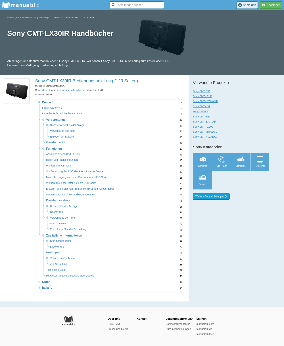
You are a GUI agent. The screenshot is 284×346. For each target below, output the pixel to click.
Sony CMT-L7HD (202, 96)
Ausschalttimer (58, 223)
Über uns (114, 318)
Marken (26, 17)
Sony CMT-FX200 (203, 126)
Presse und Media (118, 329)
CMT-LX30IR (88, 17)
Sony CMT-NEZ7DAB (205, 136)
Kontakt (142, 318)
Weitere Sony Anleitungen (211, 196)
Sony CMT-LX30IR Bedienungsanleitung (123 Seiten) (86, 80)
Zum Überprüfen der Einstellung (68, 229)
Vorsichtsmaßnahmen (62, 258)
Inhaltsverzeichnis (52, 107)
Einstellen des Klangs (58, 200)
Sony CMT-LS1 (201, 106)
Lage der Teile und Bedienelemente (62, 113)
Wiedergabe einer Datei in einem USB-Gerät (71, 183)
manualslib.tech (205, 334)
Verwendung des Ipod (62, 131)
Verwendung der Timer (63, 217)
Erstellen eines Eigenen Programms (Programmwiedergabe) (80, 188)
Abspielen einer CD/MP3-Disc (63, 154)
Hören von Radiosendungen (62, 160)
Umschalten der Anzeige (64, 206)
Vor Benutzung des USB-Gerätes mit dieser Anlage (75, 171)
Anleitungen (13, 17)
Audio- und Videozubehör (66, 17)
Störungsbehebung (61, 241)
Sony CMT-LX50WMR (205, 101)
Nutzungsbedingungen (178, 329)
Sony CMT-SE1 (201, 116)
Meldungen (52, 252)
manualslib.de (204, 329)
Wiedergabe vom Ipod (58, 165)
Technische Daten (56, 270)
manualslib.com (205, 323)
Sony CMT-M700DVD (205, 131)
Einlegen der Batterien (62, 136)
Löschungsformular (179, 318)
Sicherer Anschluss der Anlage (67, 125)
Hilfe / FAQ (114, 323)
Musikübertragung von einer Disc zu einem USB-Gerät (76, 177)
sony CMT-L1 (200, 111)
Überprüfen (56, 212)
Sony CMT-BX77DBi (204, 121)
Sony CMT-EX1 (201, 91)
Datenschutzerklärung (178, 323)
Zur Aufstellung (58, 264)
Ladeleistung (57, 246)
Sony (44, 90)
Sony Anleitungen (41, 17)
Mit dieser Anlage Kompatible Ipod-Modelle (70, 275)
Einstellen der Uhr (56, 142)
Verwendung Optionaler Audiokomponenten (70, 194)
